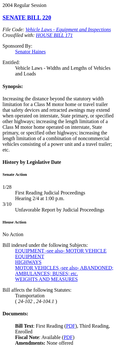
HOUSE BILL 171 (54, 35)
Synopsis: (13, 86)
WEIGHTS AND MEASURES (46, 279)
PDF (70, 326)
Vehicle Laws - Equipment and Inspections (68, 29)
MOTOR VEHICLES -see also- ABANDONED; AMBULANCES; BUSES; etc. (64, 270)
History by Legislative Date (32, 162)
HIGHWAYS (28, 262)
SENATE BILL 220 (27, 17)
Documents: (15, 313)
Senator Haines (30, 51)
